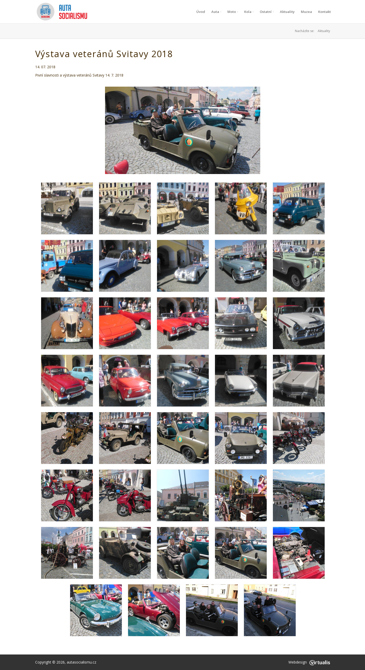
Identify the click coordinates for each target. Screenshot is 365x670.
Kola (249, 11)
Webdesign (309, 662)
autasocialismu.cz (81, 662)
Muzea (306, 11)
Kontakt (324, 11)
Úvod (200, 11)
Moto (232, 11)
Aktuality (287, 11)
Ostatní (267, 11)
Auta (216, 11)
